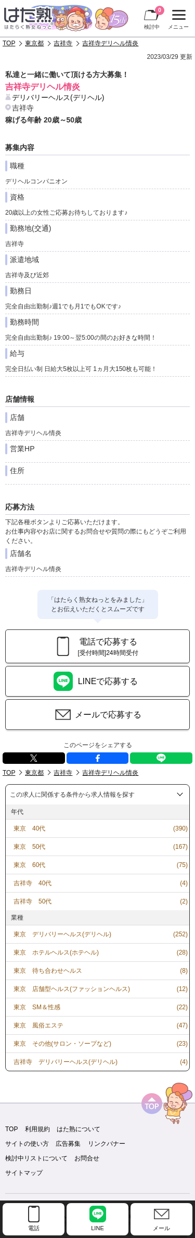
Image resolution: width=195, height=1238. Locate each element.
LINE (161, 758)
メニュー (177, 20)
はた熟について (78, 1129)
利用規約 (37, 1129)
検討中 (154, 18)
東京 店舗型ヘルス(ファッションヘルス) (72, 989)
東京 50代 (29, 846)
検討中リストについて (36, 1158)
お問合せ (86, 1158)
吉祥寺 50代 (32, 901)
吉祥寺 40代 (32, 883)
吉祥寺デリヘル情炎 (110, 43)
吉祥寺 (63, 43)
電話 (34, 1228)
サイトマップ (24, 1173)
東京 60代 (29, 865)
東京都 (34, 43)
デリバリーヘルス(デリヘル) (58, 97)
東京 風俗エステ (38, 1025)
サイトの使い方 (27, 1143)
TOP (9, 43)
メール (161, 1228)
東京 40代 (29, 828)
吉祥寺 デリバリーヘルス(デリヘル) (66, 1062)
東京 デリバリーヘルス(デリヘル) (62, 934)
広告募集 (68, 1143)
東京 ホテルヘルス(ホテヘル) (56, 952)
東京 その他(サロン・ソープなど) (62, 1043)
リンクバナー (106, 1143)
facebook (98, 758)
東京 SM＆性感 (37, 1007)
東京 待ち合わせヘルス (48, 970)
